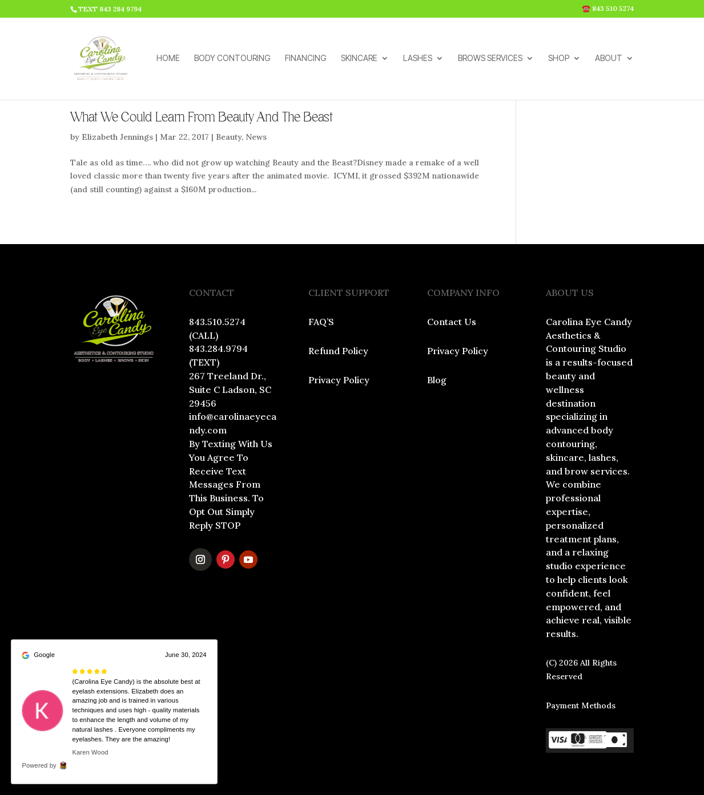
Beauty (229, 137)
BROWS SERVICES (490, 59)
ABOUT (608, 59)
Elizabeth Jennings (117, 137)
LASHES (417, 59)
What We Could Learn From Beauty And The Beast (201, 117)
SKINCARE (359, 59)
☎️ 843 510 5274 (608, 9)
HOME (168, 59)
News (256, 137)
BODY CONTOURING (232, 59)
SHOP (558, 59)
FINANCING (306, 59)
